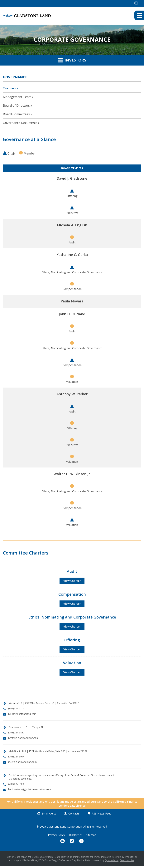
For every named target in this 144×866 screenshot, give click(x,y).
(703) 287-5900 (16, 784)
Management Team (17, 97)
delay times (124, 857)
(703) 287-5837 (16, 732)
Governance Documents (20, 123)
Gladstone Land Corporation (64, 826)
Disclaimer (75, 835)
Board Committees (16, 114)
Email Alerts (48, 813)
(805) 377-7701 (16, 708)
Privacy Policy (56, 835)
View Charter (72, 581)
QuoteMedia (47, 857)
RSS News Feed (101, 813)
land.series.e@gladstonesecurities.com (29, 789)
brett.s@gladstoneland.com (23, 738)
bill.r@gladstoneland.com (22, 714)
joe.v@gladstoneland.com (22, 762)
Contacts (73, 813)
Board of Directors (16, 105)
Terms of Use (127, 860)
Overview (9, 88)
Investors (72, 60)
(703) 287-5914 (16, 756)
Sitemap (91, 835)
